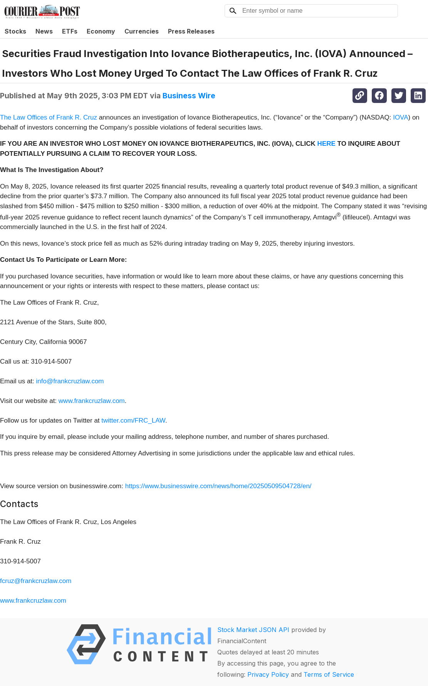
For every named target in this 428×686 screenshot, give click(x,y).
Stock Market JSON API (253, 630)
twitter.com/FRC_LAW (133, 420)
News (44, 31)
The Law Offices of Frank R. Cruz (48, 117)
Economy (101, 31)
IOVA (400, 117)
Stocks (15, 31)
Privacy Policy (268, 674)
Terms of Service (329, 674)
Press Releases (191, 31)
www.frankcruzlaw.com (92, 401)
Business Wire (189, 95)
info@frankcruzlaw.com (70, 381)
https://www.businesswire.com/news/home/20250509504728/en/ (218, 486)
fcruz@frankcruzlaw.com (35, 581)
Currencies (141, 31)
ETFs (69, 31)
